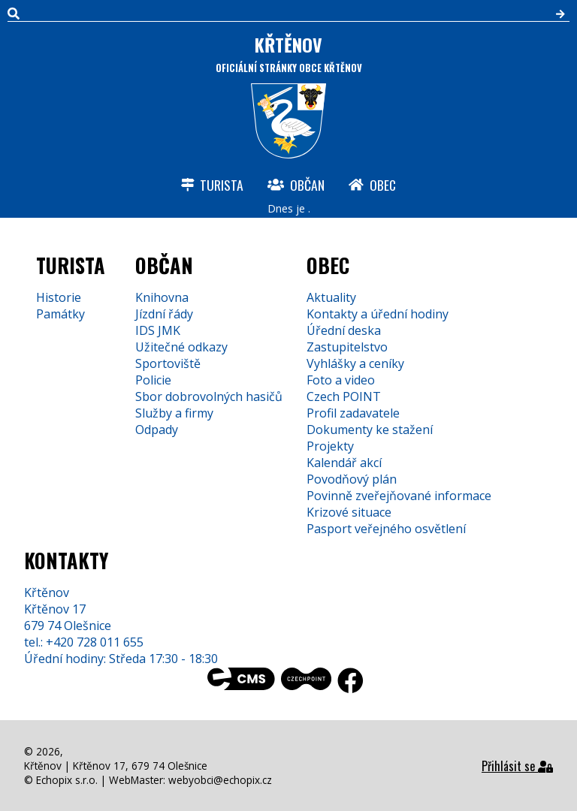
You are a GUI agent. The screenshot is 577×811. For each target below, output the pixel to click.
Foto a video (341, 380)
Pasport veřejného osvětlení (386, 528)
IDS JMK (157, 330)
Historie (58, 297)
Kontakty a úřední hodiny (378, 314)
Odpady (156, 429)
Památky (60, 314)
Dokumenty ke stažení (370, 429)
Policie (153, 380)
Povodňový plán (352, 479)
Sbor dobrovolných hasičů (208, 396)
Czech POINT (344, 396)
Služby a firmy (174, 413)
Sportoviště (168, 363)
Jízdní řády (164, 314)
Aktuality (331, 297)
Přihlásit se (517, 766)
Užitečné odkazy (181, 347)
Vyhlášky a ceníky (355, 363)
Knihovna (162, 297)
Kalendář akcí (344, 462)
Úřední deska (344, 330)
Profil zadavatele (353, 413)
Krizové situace (349, 512)
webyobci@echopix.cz (220, 780)
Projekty (330, 446)
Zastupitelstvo (347, 347)
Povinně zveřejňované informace (399, 495)
